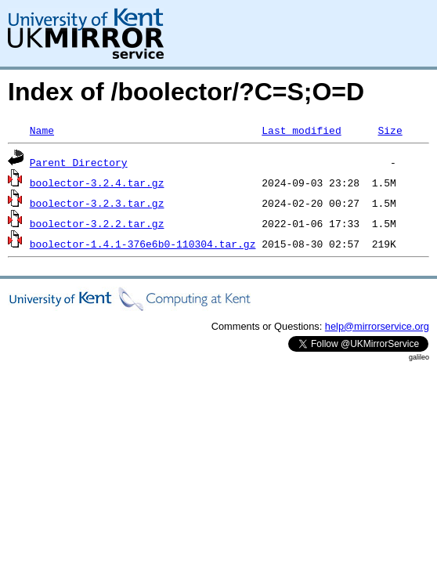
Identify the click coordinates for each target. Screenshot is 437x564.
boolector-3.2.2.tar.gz (97, 223)
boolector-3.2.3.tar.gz (97, 203)
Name (42, 130)
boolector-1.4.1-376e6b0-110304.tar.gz (143, 244)
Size (389, 130)
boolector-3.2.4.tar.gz (97, 182)
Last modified (301, 130)
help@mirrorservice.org (377, 326)
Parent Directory (79, 162)
